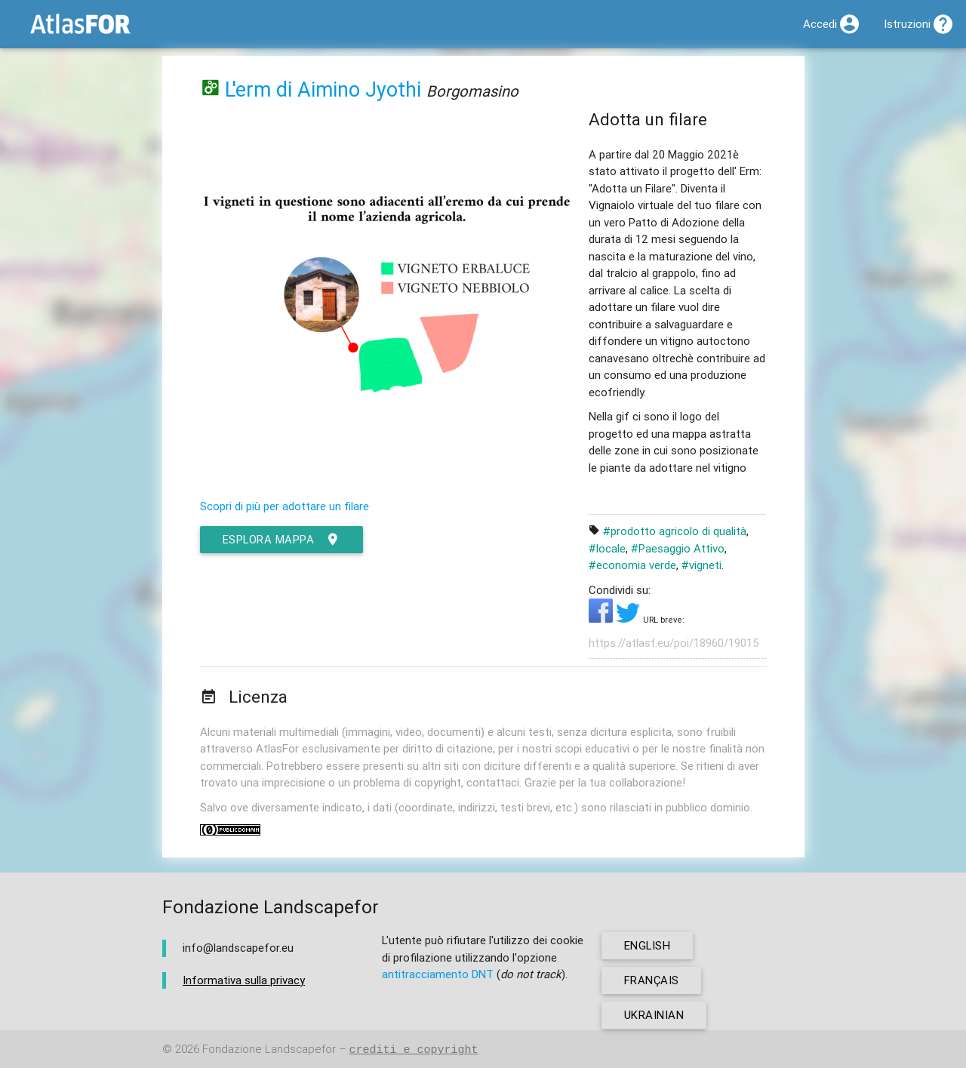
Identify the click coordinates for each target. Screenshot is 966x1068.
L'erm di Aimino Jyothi (323, 89)
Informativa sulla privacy (244, 980)
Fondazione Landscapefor (269, 1049)
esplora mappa (282, 539)
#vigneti (701, 565)
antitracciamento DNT (438, 974)
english (648, 945)
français (651, 980)
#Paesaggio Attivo (677, 548)
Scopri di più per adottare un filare (284, 506)
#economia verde (632, 565)
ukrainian (654, 1015)
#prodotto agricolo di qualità (674, 531)
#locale (607, 548)
